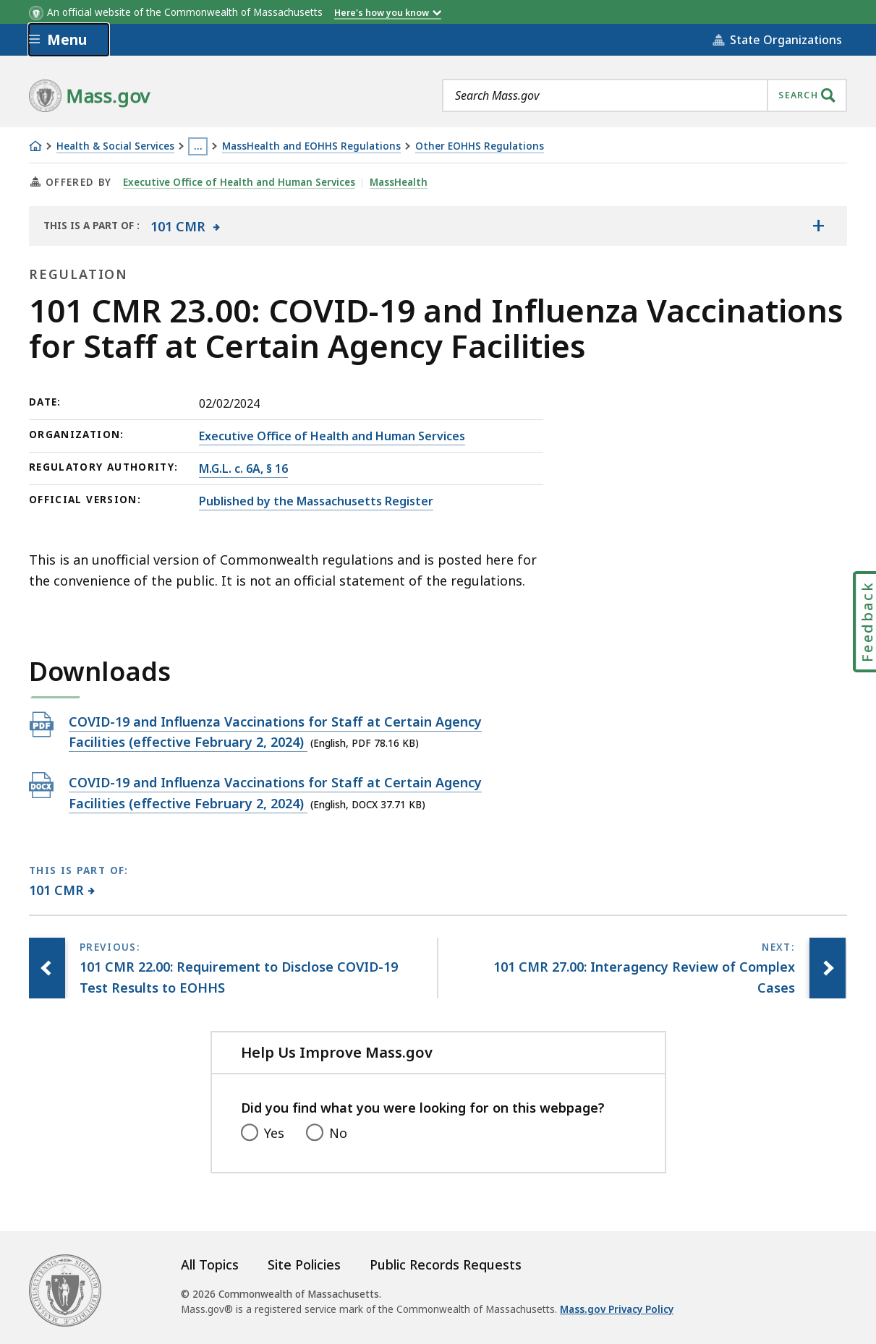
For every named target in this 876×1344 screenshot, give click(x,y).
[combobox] (644, 95)
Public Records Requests (446, 1264)
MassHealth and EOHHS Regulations (311, 146)
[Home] (35, 146)
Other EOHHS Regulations (479, 146)
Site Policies (304, 1264)
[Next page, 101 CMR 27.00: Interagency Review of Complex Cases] (827, 968)
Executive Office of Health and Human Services (239, 182)
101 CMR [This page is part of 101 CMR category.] (57, 890)
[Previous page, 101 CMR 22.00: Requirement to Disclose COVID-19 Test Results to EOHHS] (47, 968)
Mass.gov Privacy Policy (616, 1309)
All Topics (210, 1264)
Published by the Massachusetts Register (316, 501)
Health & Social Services (115, 146)
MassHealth (399, 182)
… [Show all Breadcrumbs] (198, 146)
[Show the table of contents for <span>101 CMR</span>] (818, 225)
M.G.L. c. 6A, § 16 (243, 468)
